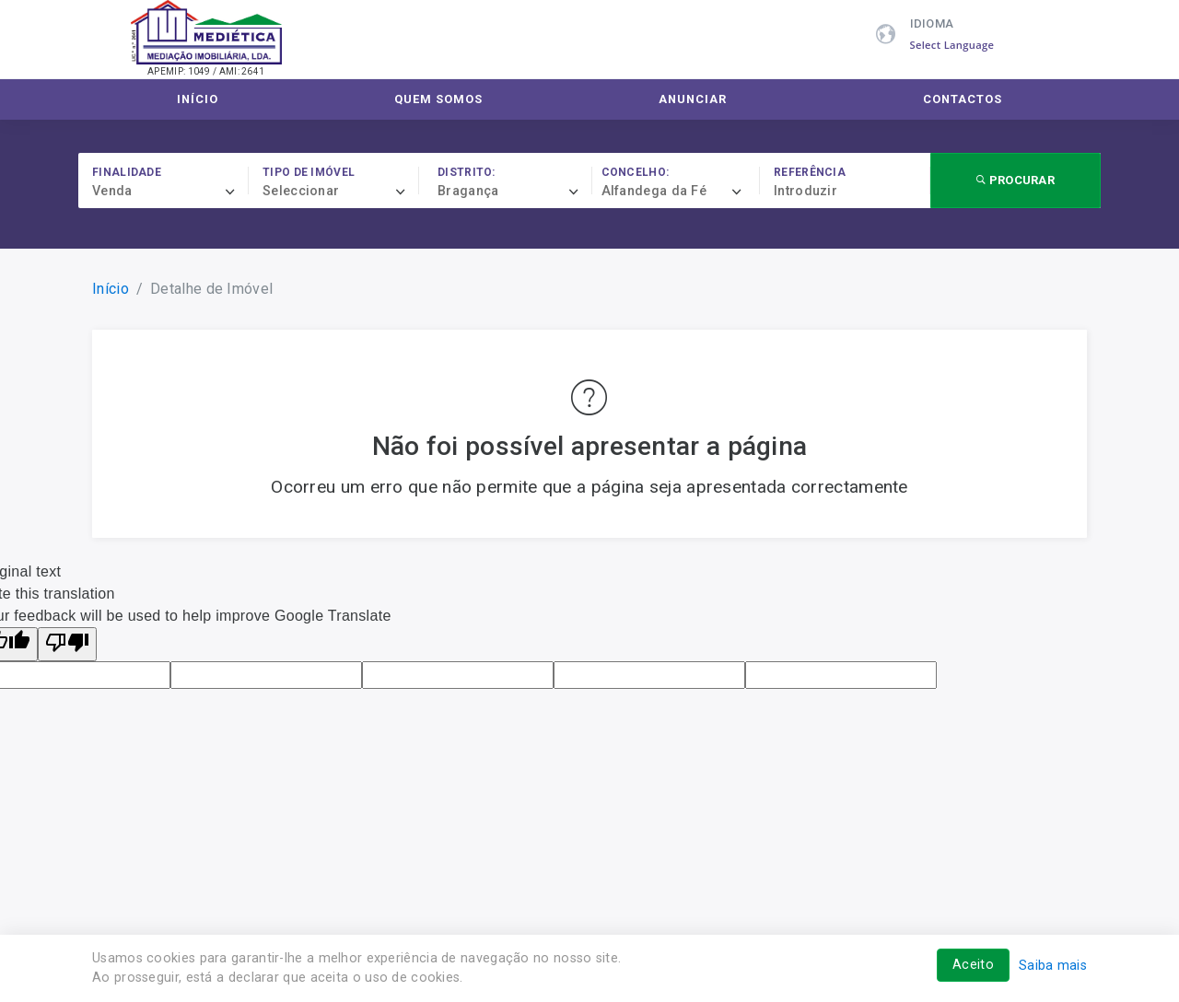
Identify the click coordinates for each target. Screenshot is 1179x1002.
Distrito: (467, 172)
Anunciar (693, 99)
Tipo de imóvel (309, 172)
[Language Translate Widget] (962, 45)
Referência (810, 172)
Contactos (962, 99)
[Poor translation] (67, 644)
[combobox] (170, 191)
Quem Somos (438, 99)
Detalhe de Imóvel (211, 288)
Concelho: (635, 172)
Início (197, 99)
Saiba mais (1053, 965)
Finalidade (126, 172)
